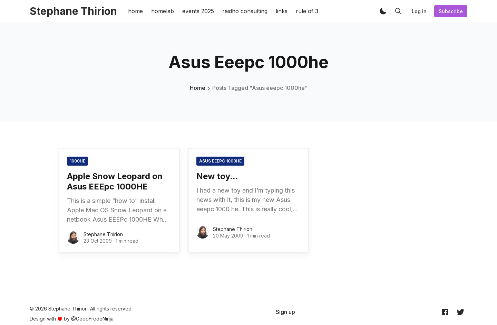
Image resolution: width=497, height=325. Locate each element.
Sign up (285, 311)
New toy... (217, 176)
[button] (383, 11)
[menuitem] (285, 312)
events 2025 (198, 11)
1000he (77, 161)
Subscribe (451, 11)
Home (197, 87)
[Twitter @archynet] (460, 312)
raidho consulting (244, 11)
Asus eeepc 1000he (220, 161)
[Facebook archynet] (445, 312)
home (135, 11)
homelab (162, 11)
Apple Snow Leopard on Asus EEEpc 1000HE (115, 181)
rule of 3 (307, 11)
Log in (419, 11)
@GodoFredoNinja (92, 319)
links (282, 11)
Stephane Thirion (103, 234)
